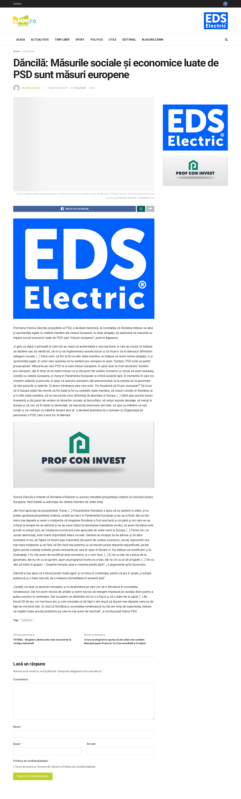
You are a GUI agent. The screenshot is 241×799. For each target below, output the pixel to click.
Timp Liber (62, 39)
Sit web (91, 751)
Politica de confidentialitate (31, 768)
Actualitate (40, 39)
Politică (97, 39)
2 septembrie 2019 (58, 87)
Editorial (129, 39)
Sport (80, 39)
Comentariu (20, 686)
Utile (112, 39)
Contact (17, 3)
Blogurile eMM (152, 39)
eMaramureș (32, 87)
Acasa (20, 39)
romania (27, 621)
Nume (18, 734)
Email (18, 751)
